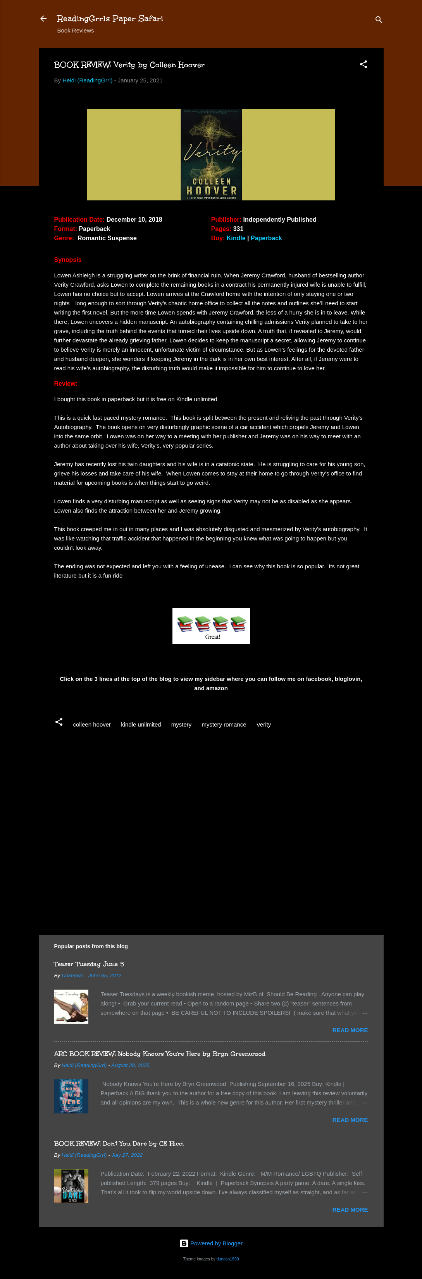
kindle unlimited (141, 724)
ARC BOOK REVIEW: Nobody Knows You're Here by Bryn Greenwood (159, 1054)
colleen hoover (92, 724)
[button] (363, 66)
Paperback (266, 238)
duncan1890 (228, 1259)
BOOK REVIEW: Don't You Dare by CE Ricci (119, 1143)
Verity (264, 724)
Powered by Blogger (211, 1243)
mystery (181, 724)
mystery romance (224, 724)
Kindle (236, 238)
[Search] (379, 21)
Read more (350, 1030)
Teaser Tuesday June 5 (89, 964)
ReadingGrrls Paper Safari (110, 18)
